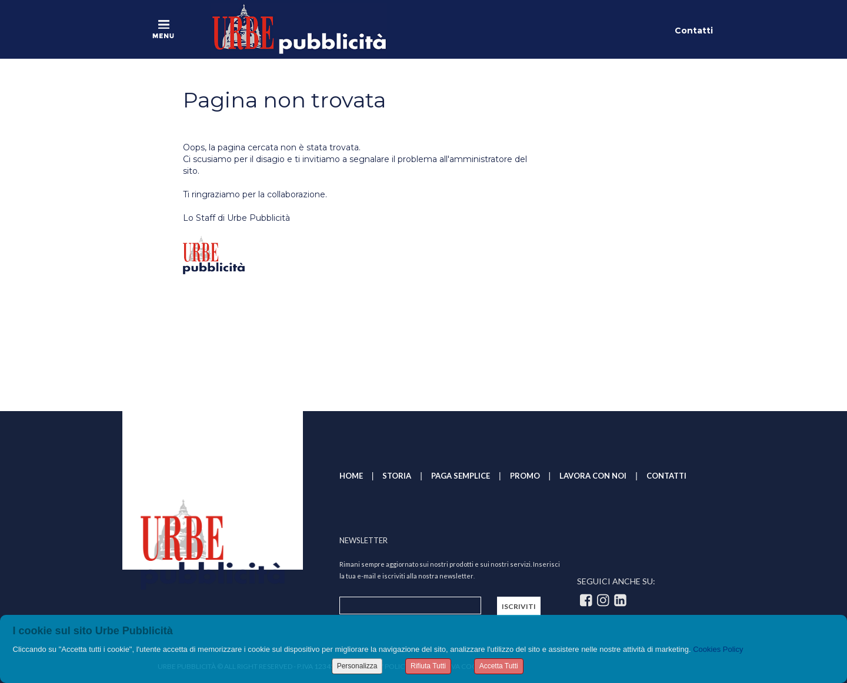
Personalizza (357, 666)
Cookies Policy (718, 649)
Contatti (694, 30)
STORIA (396, 475)
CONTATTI (666, 475)
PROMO (525, 475)
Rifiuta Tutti (428, 666)
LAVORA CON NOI (592, 475)
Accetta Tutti (498, 666)
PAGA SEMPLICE (460, 475)
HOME (351, 475)
